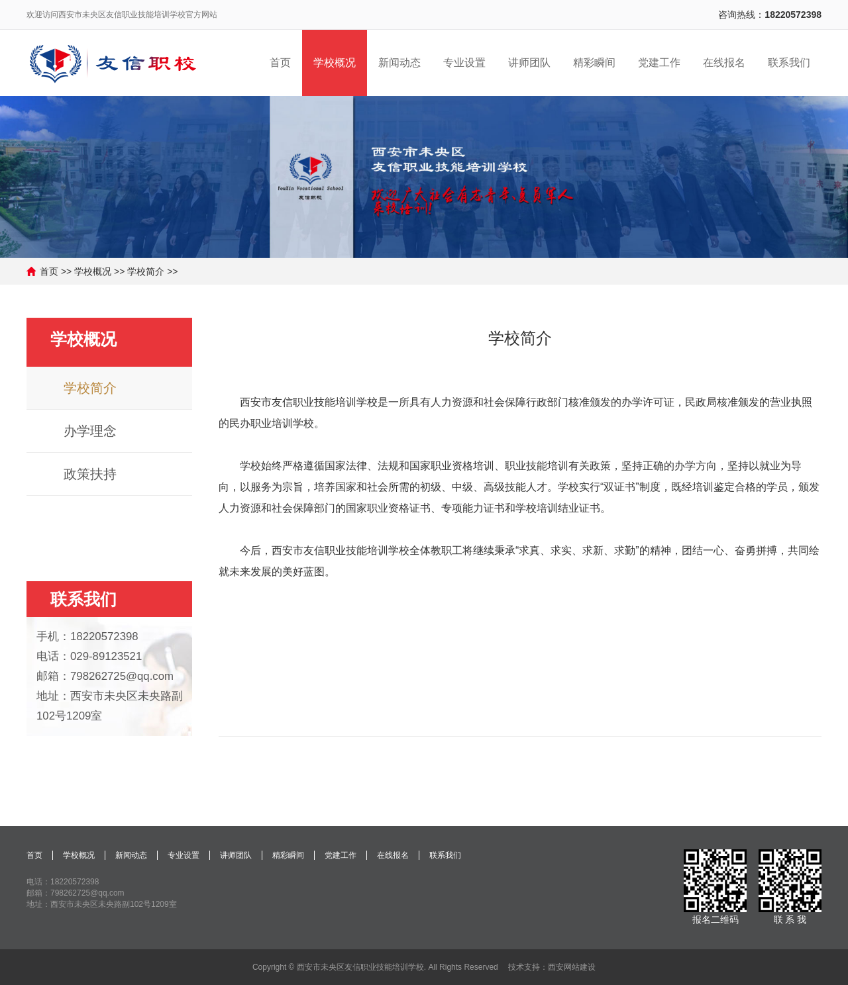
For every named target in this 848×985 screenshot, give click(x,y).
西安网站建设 (572, 967)
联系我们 (83, 599)
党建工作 (340, 855)
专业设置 (183, 855)
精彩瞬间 (288, 855)
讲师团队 (236, 855)
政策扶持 (90, 474)
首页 (49, 271)
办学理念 (90, 431)
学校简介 (145, 271)
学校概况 (92, 271)
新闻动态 (131, 855)
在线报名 (393, 855)
